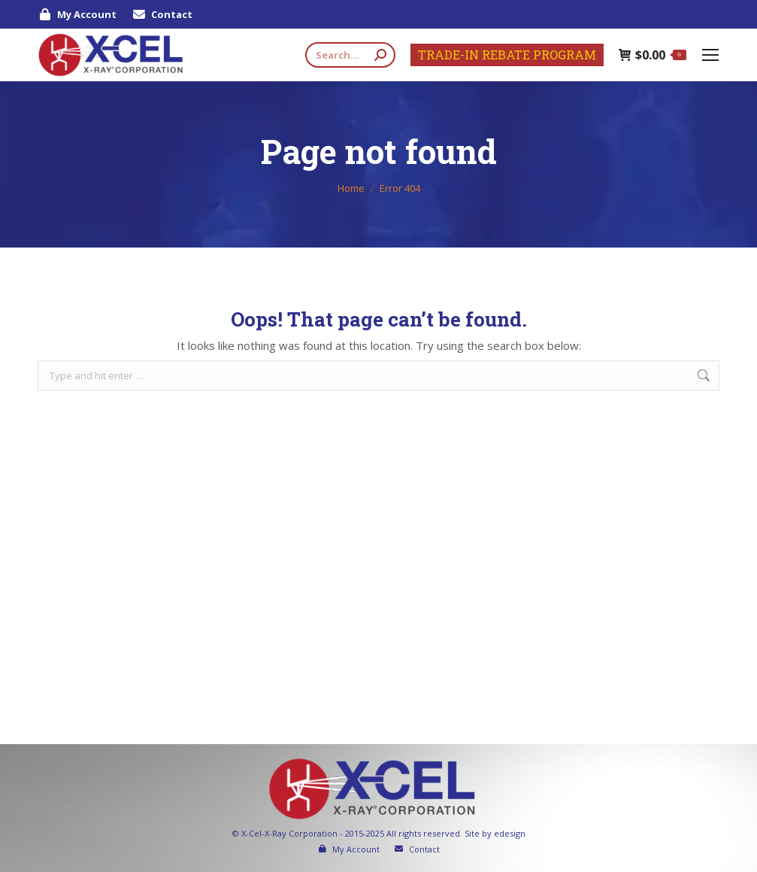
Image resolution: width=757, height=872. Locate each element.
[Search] (350, 55)
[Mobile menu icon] (710, 55)
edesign (509, 833)
